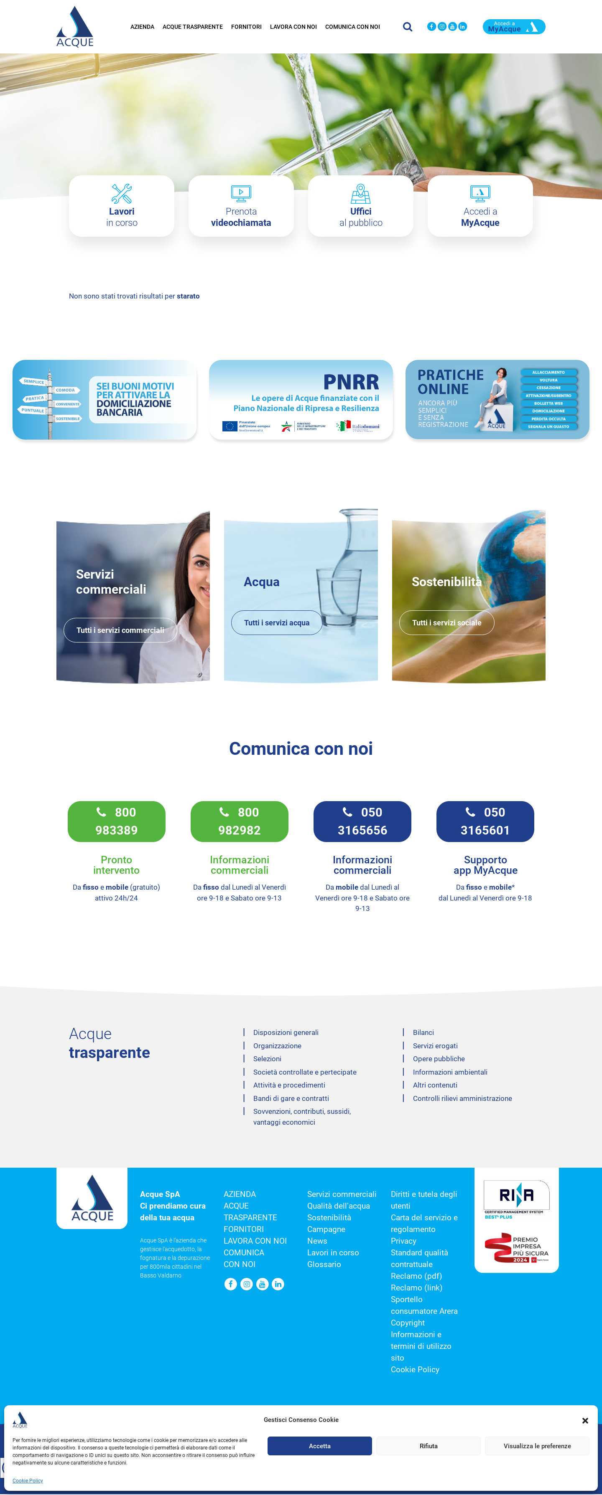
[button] (585, 1420)
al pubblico (361, 217)
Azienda (142, 26)
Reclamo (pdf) (416, 1277)
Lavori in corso (333, 1253)
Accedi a (480, 217)
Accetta (320, 1446)
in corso (122, 217)
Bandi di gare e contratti (291, 1099)
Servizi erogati (435, 1046)
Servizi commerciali (342, 1195)
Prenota (241, 217)
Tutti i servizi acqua (277, 623)
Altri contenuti (435, 1086)
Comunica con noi (352, 26)
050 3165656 (363, 822)
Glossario (324, 1265)
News (317, 1242)
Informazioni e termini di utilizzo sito (421, 1347)
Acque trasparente (193, 26)
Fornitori (246, 26)
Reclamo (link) (417, 1288)
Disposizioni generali (286, 1033)
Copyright (408, 1323)
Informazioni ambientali (450, 1073)
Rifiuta (429, 1446)
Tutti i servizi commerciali (120, 630)
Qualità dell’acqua (338, 1207)
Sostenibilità (329, 1218)
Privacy (403, 1242)
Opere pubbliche (439, 1059)
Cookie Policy (28, 1481)
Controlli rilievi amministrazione (462, 1099)
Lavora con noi (293, 26)
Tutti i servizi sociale (447, 623)
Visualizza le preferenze (537, 1446)
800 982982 (239, 822)
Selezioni (267, 1059)
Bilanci (423, 1033)
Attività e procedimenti (289, 1086)
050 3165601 (485, 822)
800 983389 (116, 822)
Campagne (326, 1230)
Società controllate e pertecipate (305, 1073)
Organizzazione (277, 1046)
